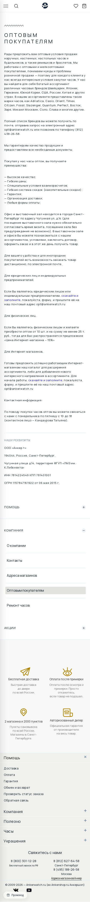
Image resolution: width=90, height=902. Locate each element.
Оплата (9, 775)
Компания (45, 530)
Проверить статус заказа (24, 794)
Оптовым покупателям (25, 590)
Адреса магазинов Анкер (66, 878)
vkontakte (18, 889)
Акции (45, 628)
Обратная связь (16, 800)
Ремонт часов (18, 605)
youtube (31, 889)
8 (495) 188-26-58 (66, 869)
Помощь (45, 507)
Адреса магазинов (22, 575)
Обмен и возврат (17, 787)
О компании (16, 545)
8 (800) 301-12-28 (23, 861)
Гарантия (11, 781)
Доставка (11, 768)
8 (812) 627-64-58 (66, 861)
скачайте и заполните (45, 380)
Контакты (14, 560)
